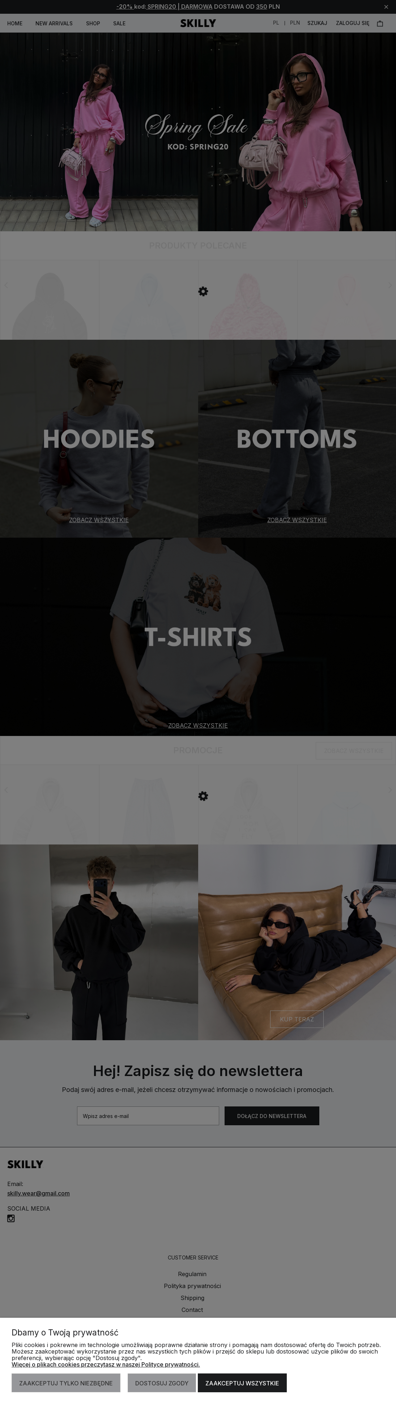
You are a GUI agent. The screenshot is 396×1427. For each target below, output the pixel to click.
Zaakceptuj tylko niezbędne (66, 1383)
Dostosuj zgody (161, 1383)
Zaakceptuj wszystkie (242, 1383)
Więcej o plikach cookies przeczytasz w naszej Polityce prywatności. (106, 1364)
